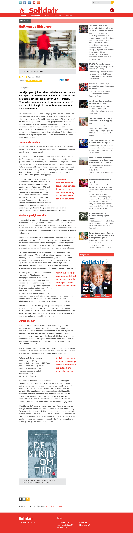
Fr (112, 10)
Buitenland (35, 15)
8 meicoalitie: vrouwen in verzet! (100, 181)
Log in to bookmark (20, 499)
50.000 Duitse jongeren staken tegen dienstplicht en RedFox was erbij (101, 66)
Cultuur (69, 15)
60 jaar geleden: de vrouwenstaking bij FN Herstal (99, 215)
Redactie (83, 522)
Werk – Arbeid (34, 81)
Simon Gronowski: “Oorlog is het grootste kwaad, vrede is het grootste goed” (101, 235)
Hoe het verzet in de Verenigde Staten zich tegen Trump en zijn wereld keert (101, 28)
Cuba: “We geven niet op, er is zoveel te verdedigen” (101, 141)
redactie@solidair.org (54, 506)
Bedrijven (57, 15)
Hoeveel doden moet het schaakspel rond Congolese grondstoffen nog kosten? (101, 160)
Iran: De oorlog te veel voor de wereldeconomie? (101, 102)
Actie (47, 15)
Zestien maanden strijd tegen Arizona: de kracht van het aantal (101, 86)
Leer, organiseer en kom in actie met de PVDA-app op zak (101, 120)
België (23, 15)
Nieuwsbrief (84, 525)
